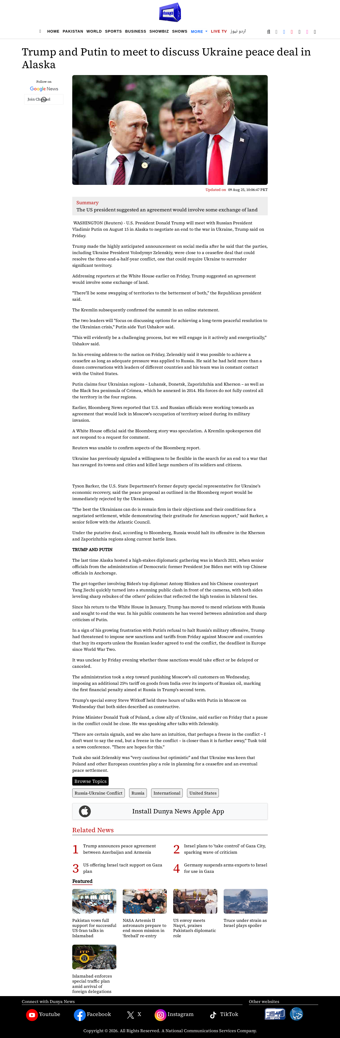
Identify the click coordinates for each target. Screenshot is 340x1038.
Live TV (219, 31)
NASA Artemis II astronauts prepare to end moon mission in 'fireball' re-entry (144, 928)
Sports (113, 31)
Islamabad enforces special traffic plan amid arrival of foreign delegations (92, 983)
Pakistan (73, 31)
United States (202, 793)
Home (53, 31)
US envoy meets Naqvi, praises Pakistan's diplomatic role (194, 928)
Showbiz (159, 31)
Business (135, 31)
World (94, 31)
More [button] (198, 31)
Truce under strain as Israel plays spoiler (245, 922)
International (167, 793)
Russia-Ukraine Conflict (98, 793)
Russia (137, 793)
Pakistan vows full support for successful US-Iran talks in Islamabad (94, 928)
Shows (180, 31)
